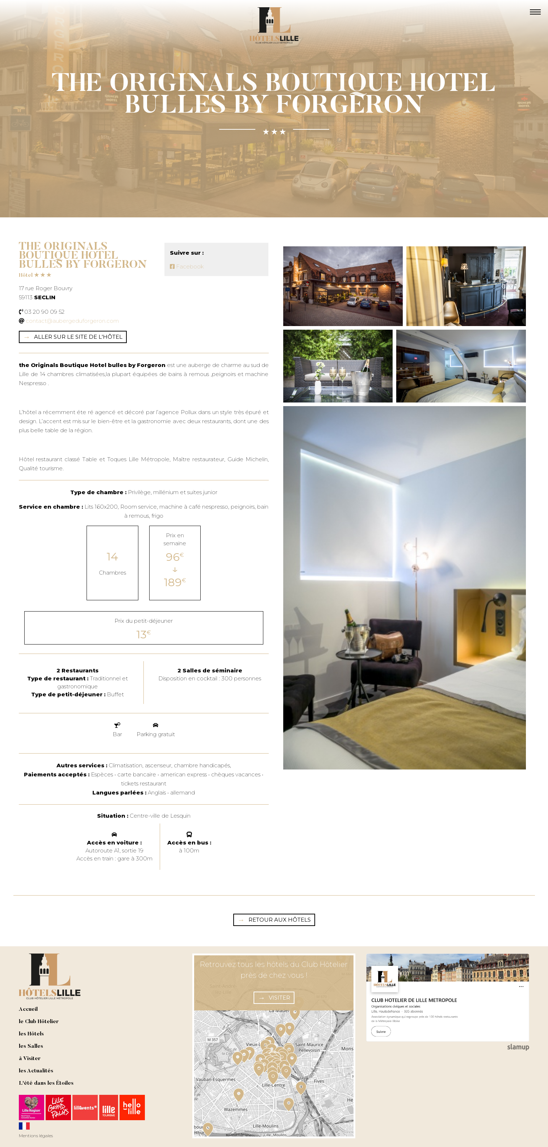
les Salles (31, 1046)
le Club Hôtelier (39, 1022)
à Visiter (30, 1059)
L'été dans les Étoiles (46, 1083)
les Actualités (36, 1071)
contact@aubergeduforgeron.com (72, 320)
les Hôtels (31, 1034)
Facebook (187, 266)
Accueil (28, 1009)
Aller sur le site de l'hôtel (78, 336)
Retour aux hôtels (279, 919)
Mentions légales (36, 1135)
